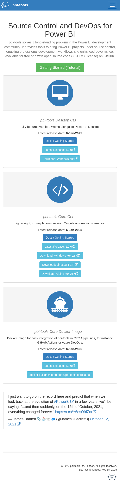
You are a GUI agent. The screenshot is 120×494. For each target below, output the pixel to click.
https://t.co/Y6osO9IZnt (73, 412)
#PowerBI (62, 402)
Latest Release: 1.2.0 (58, 149)
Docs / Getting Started (60, 140)
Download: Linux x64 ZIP (58, 264)
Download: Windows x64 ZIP (58, 255)
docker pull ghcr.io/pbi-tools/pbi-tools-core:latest (60, 374)
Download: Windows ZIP (58, 159)
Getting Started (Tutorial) (60, 67)
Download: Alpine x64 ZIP (58, 273)
